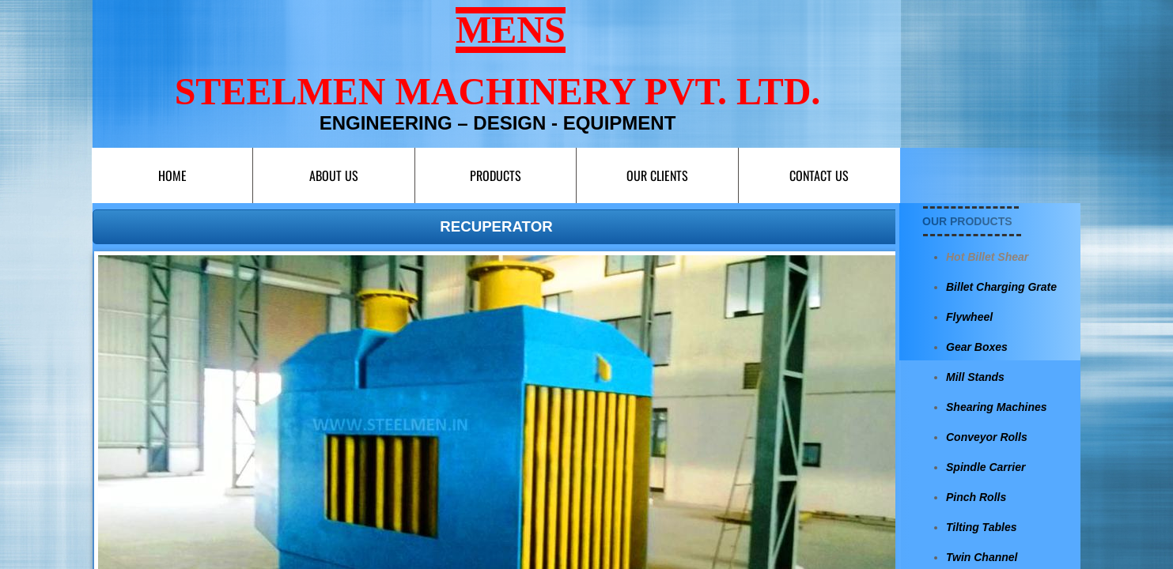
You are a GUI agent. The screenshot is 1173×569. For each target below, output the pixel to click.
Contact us (819, 175)
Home (172, 175)
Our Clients (657, 175)
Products (495, 175)
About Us (333, 175)
